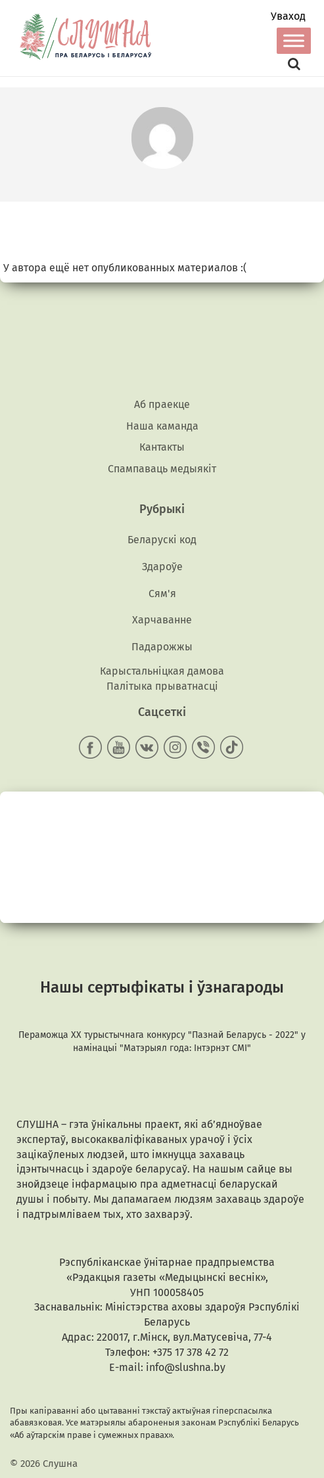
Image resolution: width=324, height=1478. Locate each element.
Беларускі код (162, 539)
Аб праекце (162, 404)
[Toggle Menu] (293, 40)
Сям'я (162, 593)
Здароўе (162, 566)
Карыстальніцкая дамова (162, 671)
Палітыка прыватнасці (162, 686)
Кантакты (162, 447)
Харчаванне (162, 620)
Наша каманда (162, 426)
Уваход (288, 16)
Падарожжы (162, 646)
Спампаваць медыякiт (162, 468)
